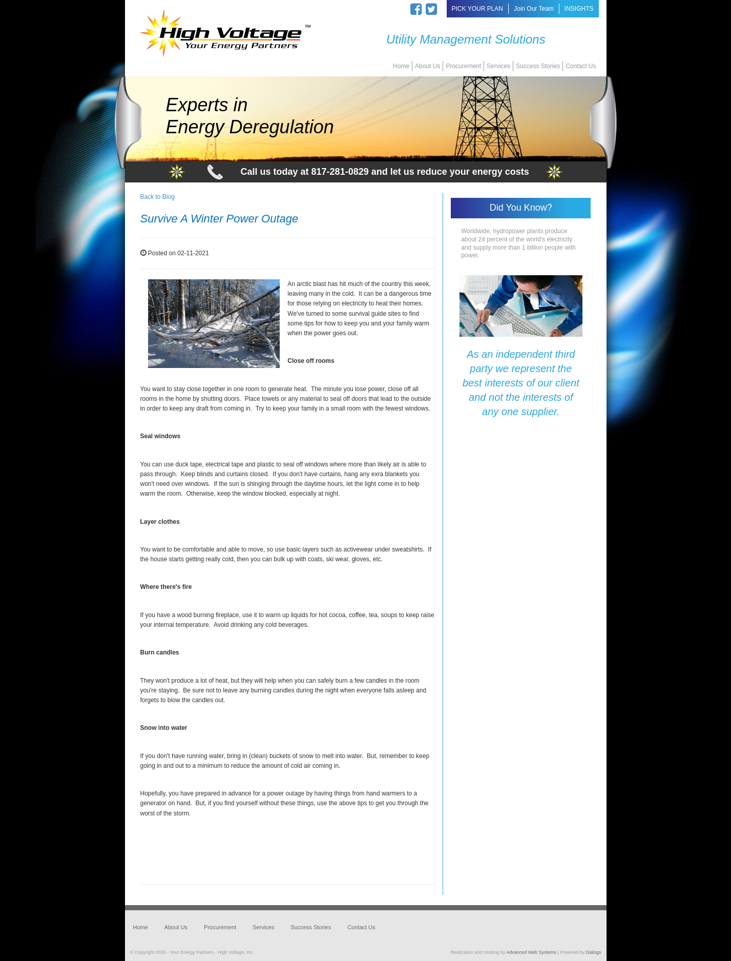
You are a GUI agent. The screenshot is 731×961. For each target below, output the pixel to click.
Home (401, 66)
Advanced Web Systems (531, 952)
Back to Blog (157, 196)
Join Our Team (534, 8)
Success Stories (538, 66)
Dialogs (593, 952)
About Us (427, 66)
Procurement (463, 66)
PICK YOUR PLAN (477, 8)
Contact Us (581, 66)
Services (498, 66)
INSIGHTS (579, 8)
